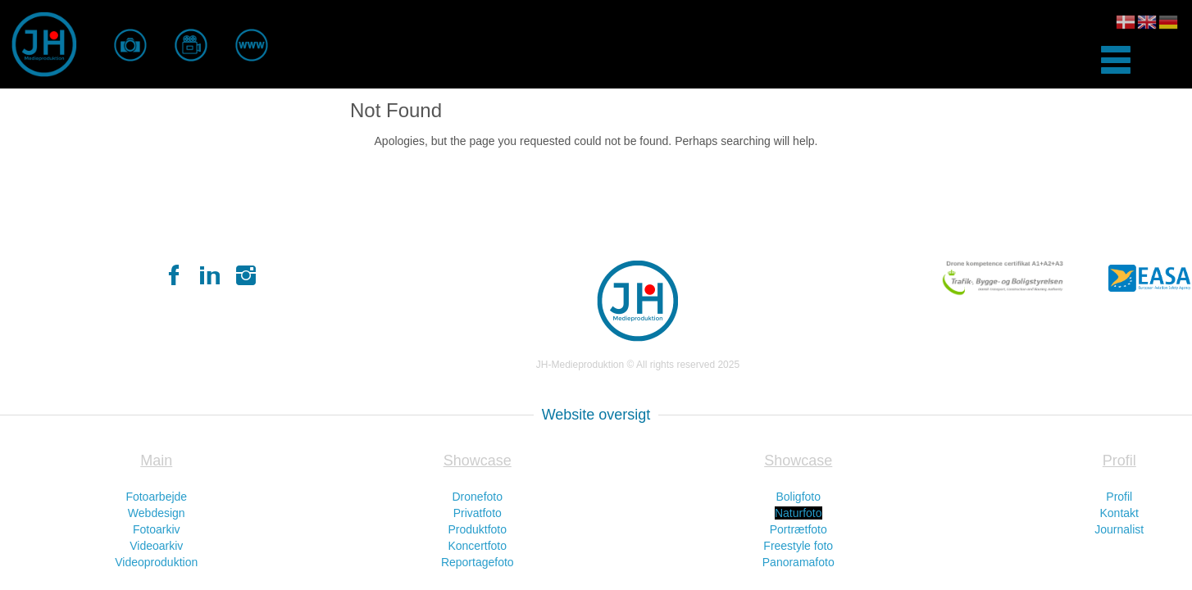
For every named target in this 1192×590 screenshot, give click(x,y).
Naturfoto (798, 513)
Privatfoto (477, 513)
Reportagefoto (477, 562)
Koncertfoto (477, 545)
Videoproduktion (156, 562)
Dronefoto (478, 496)
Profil (1119, 496)
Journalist (1119, 529)
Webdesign (156, 513)
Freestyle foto (798, 545)
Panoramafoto (798, 562)
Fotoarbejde (156, 496)
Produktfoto (477, 529)
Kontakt (1119, 513)
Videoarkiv (156, 545)
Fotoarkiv (156, 529)
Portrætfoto (798, 529)
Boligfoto (798, 496)
